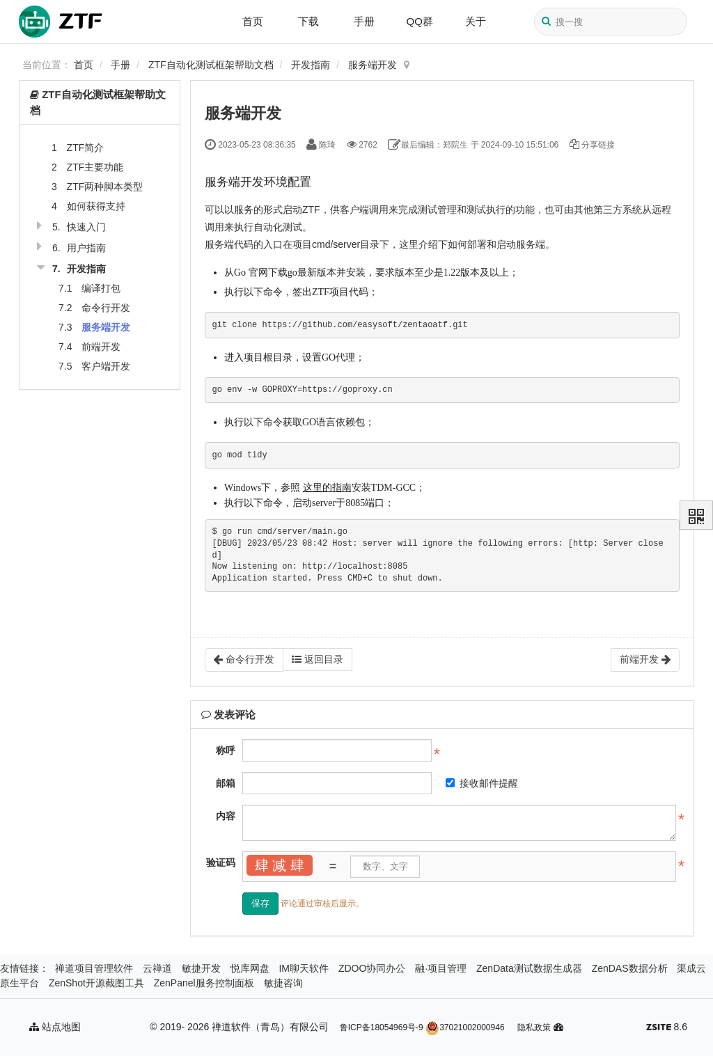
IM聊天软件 (304, 968)
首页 (252, 21)
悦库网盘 (249, 968)
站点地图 (55, 1026)
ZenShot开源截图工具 (96, 982)
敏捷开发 (201, 968)
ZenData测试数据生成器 (529, 968)
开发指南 (310, 64)
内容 (225, 815)
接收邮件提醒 (482, 783)
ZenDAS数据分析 (630, 968)
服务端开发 (372, 64)
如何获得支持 (96, 206)
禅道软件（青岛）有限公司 (270, 1026)
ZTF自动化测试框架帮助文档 (211, 64)
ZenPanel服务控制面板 (204, 982)
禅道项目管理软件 (94, 968)
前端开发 (100, 346)
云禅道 (157, 968)
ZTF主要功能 (95, 167)
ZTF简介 (85, 147)
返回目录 (317, 659)
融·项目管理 (441, 968)
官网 (258, 272)
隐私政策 (534, 1027)
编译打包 (100, 288)
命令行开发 (105, 307)
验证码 (220, 862)
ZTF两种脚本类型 (105, 186)
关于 (475, 21)
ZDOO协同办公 (371, 968)
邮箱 (225, 783)
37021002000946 (464, 1027)
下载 (308, 21)
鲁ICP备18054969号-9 (381, 1027)
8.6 (666, 1028)
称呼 (225, 750)
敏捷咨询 (283, 982)
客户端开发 (105, 366)
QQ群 (420, 21)
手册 (364, 21)
